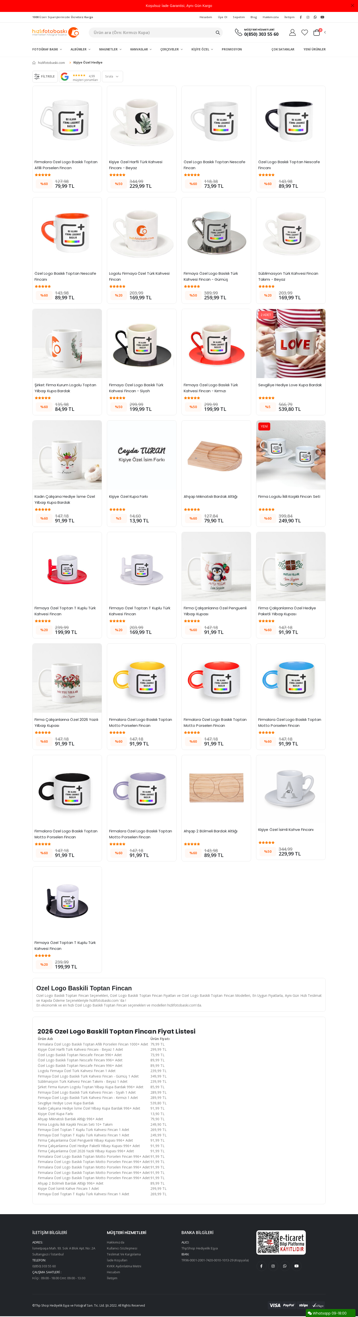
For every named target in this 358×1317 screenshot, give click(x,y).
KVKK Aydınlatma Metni (124, 1267)
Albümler (79, 49)
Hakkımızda (116, 1243)
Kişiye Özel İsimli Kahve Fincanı (286, 829)
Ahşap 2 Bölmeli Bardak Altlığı (210, 831)
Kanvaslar (139, 49)
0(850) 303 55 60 (261, 34)
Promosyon (232, 49)
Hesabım (206, 17)
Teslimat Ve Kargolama (124, 1255)
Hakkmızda (270, 17)
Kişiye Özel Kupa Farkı (128, 496)
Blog (254, 17)
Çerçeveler (169, 49)
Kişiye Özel (200, 49)
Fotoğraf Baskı (45, 49)
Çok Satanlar (282, 49)
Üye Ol (222, 17)
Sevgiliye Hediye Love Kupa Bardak (290, 384)
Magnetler (108, 49)
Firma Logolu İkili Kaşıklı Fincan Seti (289, 496)
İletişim (289, 17)
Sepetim (239, 17)
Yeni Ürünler (315, 49)
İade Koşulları (117, 1261)
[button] (319, 32)
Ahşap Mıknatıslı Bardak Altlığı (210, 496)
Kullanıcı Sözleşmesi (122, 1249)
